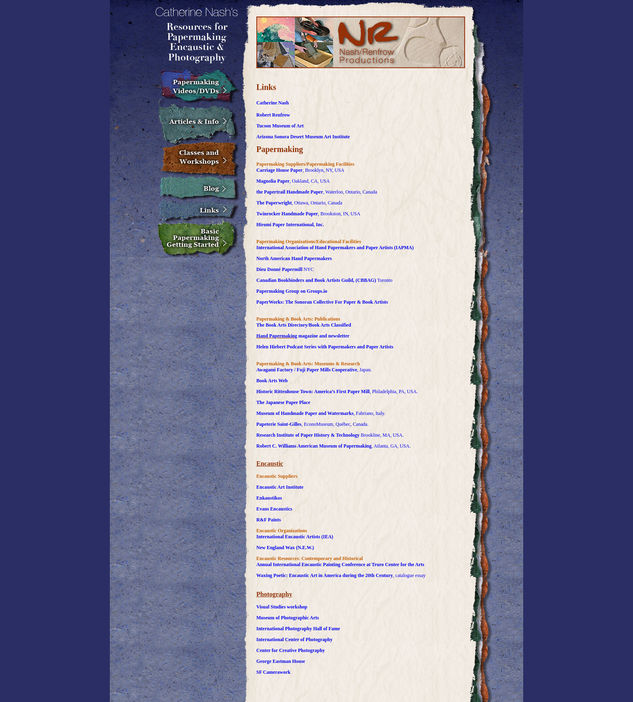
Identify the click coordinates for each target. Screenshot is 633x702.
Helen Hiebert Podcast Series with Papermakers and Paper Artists (324, 347)
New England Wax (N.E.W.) (285, 547)
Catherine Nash (272, 103)
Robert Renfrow (273, 115)
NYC (308, 269)
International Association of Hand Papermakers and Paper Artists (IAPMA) (335, 247)
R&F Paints (268, 520)
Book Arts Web (272, 380)
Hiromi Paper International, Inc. (290, 224)
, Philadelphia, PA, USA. (394, 391)
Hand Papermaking (276, 336)
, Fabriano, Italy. (370, 413)
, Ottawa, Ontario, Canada (317, 203)
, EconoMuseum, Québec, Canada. (335, 424)
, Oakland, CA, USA (309, 181)
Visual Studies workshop (281, 607)
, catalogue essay (409, 575)
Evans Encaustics (274, 509)
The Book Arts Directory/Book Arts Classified (303, 325)
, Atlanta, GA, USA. (391, 446)
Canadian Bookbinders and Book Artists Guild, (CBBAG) (316, 280)
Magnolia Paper (272, 181)
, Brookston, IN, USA (339, 214)
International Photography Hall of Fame (298, 628)
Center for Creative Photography (290, 650)
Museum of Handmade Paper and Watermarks (305, 413)
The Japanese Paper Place (283, 402)
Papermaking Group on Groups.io (291, 291)
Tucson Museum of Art (280, 126)
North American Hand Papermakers (294, 258)
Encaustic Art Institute (280, 487)
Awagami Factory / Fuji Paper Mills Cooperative (306, 370)
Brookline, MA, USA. (382, 435)
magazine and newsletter (323, 336)
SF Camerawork (273, 672)
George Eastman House (280, 661)
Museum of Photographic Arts (287, 618)
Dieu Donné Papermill (279, 269)
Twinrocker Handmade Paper (287, 214)
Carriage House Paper (279, 170)
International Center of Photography (294, 639)
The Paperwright (274, 203)
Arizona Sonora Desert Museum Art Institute (303, 137)
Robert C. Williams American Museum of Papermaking (313, 446)
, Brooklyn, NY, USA (323, 170)
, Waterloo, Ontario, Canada (350, 192)
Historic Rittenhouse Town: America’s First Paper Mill (313, 391)
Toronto (384, 280)
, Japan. (364, 370)
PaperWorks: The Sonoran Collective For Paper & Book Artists (322, 302)
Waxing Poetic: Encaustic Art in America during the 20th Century (324, 575)
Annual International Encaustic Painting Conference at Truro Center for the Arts (340, 564)
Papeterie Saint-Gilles (279, 424)
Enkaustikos (269, 498)
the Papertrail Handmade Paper (289, 192)
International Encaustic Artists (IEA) (294, 537)
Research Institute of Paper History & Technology (308, 435)
